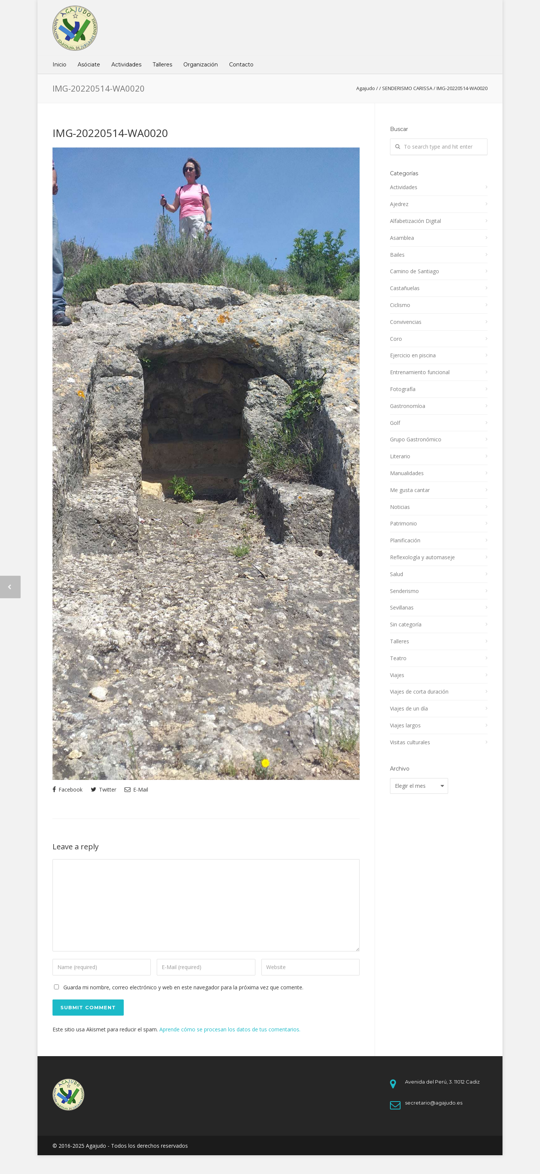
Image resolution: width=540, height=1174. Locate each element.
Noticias (400, 506)
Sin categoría (406, 624)
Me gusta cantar (410, 490)
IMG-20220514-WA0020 (110, 133)
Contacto (241, 64)
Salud (396, 574)
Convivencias (406, 321)
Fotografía (403, 389)
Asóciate (89, 64)
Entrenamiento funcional (420, 372)
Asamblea (402, 237)
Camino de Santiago (414, 271)
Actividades (126, 64)
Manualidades (407, 473)
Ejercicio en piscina (413, 355)
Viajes (397, 675)
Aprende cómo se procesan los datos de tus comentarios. (229, 1029)
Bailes (397, 254)
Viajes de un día (409, 708)
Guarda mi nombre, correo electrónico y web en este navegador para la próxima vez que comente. (183, 987)
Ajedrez (399, 204)
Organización (200, 64)
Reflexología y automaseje (422, 557)
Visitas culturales (410, 742)
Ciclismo (400, 305)
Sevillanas (402, 607)
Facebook (67, 789)
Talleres (162, 64)
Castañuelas (405, 288)
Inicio (59, 64)
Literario (400, 456)
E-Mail (136, 789)
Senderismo (404, 591)
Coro (396, 338)
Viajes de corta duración (419, 691)
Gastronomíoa (407, 405)
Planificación (405, 540)
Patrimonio (403, 523)
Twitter (103, 789)
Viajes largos (405, 725)
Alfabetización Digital (415, 220)
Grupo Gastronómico (415, 439)
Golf (395, 422)
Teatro (398, 658)
